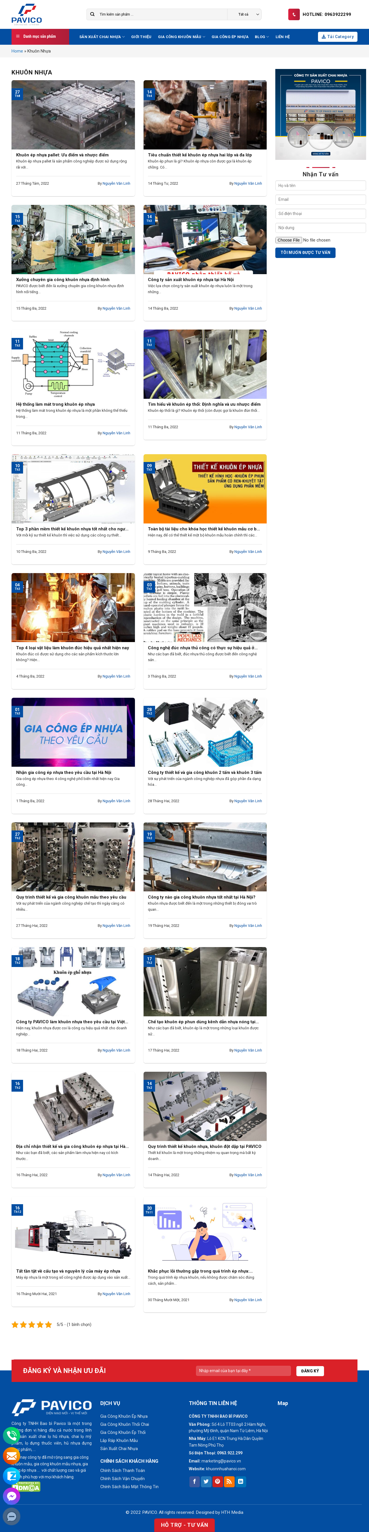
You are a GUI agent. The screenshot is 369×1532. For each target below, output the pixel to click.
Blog (262, 37)
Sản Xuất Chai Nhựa (102, 37)
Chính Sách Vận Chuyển (122, 1478)
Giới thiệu (141, 37)
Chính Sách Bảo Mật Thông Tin (129, 1486)
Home (17, 51)
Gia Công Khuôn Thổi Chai (124, 1424)
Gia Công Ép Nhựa (230, 37)
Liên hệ (283, 37)
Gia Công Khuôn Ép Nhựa (124, 1416)
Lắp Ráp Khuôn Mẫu (119, 1440)
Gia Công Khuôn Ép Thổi (123, 1432)
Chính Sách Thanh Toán (122, 1470)
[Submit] (92, 14)
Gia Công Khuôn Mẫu (181, 37)
